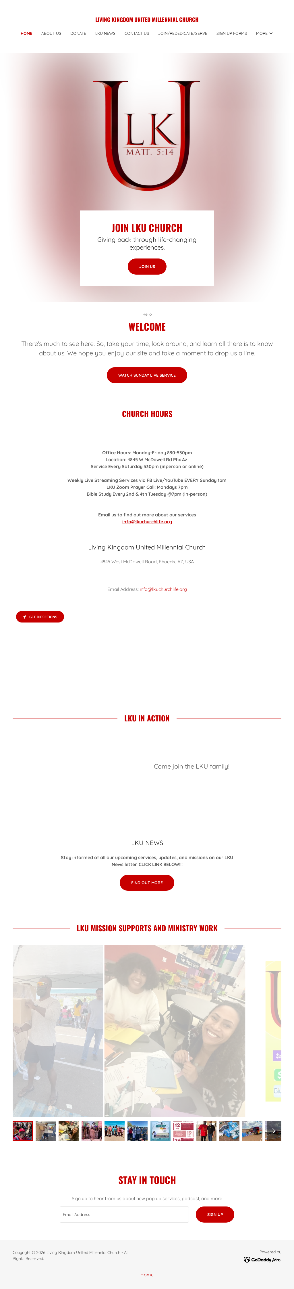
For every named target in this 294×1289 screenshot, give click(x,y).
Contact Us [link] (137, 33)
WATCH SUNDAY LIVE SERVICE (147, 375)
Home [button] (147, 1274)
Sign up (215, 1214)
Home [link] (26, 33)
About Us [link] (51, 33)
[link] (147, 20)
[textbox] (124, 1214)
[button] (264, 33)
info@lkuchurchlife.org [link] (163, 589)
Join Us (147, 266)
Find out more (147, 882)
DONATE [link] (78, 33)
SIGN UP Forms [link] (231, 33)
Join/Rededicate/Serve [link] (182, 33)
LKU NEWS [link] (105, 33)
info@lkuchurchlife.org (147, 521)
